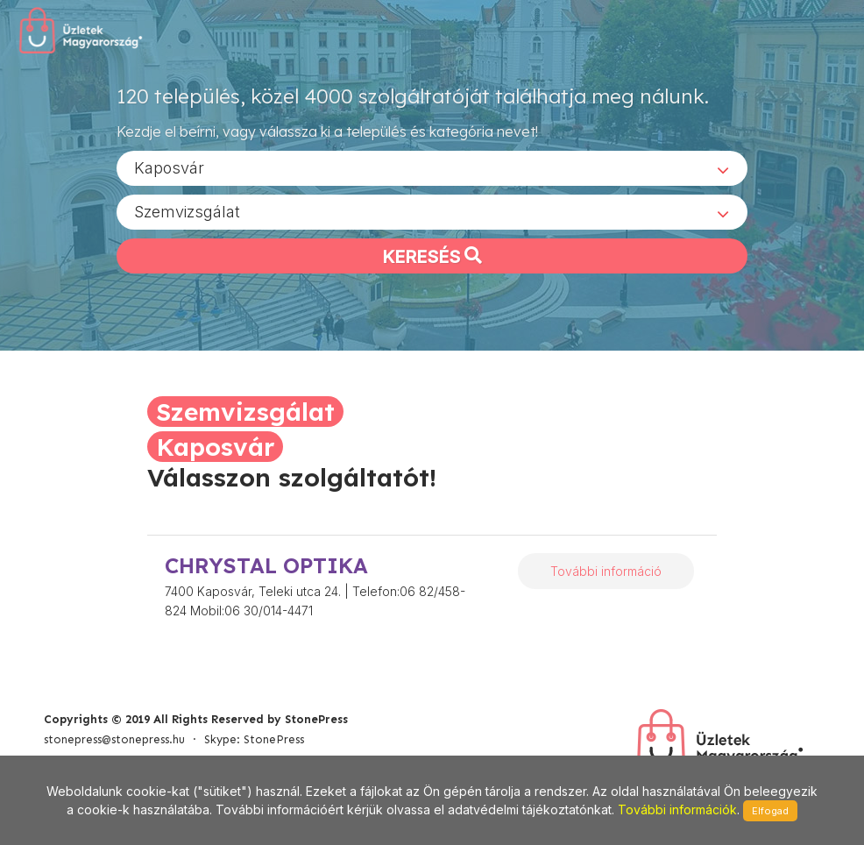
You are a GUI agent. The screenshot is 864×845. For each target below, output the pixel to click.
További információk (677, 809)
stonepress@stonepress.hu (114, 739)
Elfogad (770, 811)
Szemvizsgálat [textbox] (187, 211)
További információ (606, 571)
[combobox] (432, 167)
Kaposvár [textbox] (169, 167)
